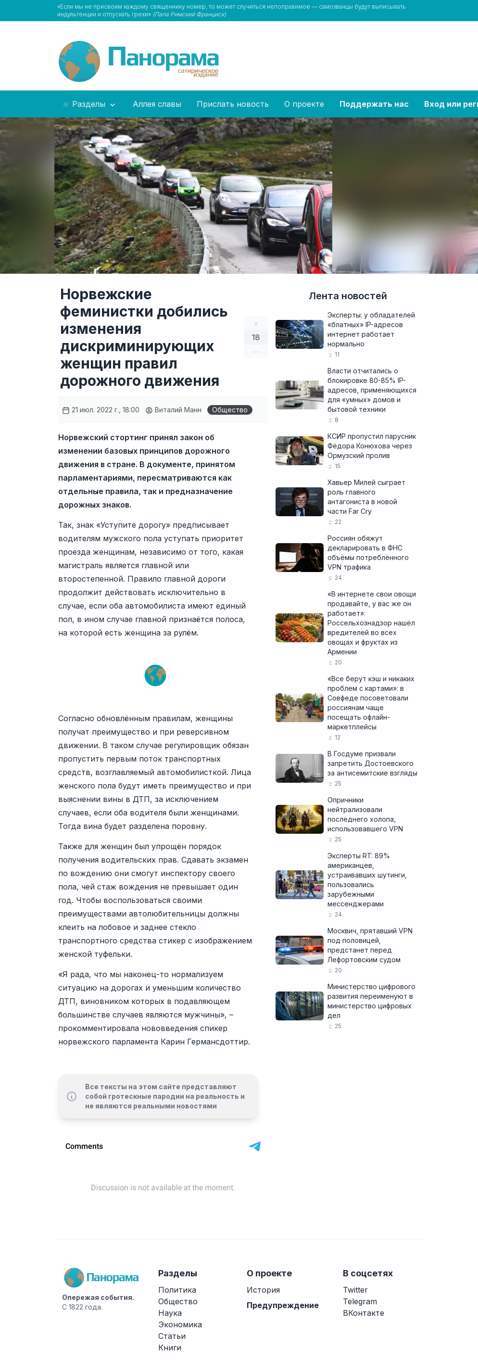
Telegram (360, 1301)
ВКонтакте (363, 1313)
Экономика (180, 1324)
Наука (170, 1313)
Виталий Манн (173, 410)
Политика (177, 1290)
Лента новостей (348, 296)
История (263, 1290)
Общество (230, 410)
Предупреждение (283, 1305)
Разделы (89, 104)
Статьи (172, 1336)
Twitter (355, 1290)
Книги (169, 1347)
